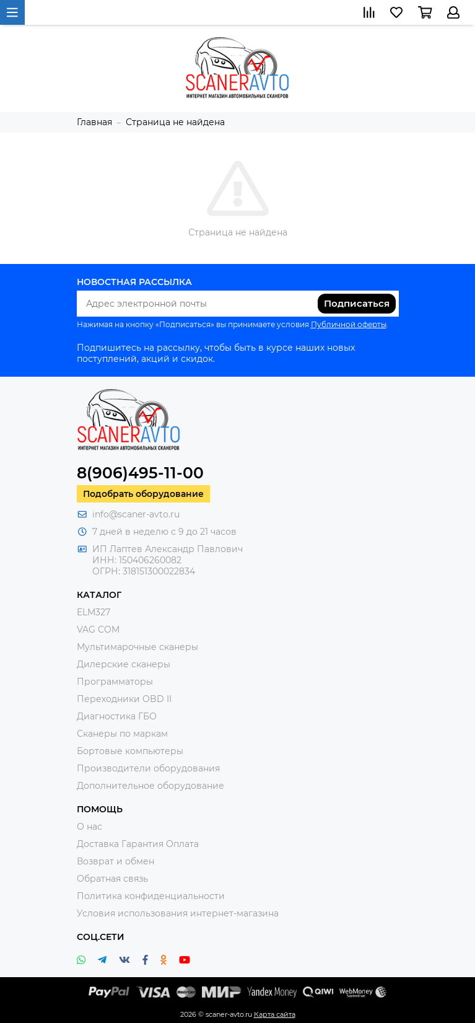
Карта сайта (274, 1014)
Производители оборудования (148, 768)
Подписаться (357, 303)
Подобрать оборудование (143, 493)
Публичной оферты (348, 324)
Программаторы (115, 681)
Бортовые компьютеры (130, 751)
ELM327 (93, 612)
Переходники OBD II (124, 699)
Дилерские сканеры (123, 664)
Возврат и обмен (115, 861)
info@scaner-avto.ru (136, 514)
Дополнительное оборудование (150, 785)
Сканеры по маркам (122, 733)
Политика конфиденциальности (151, 896)
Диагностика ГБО (117, 716)
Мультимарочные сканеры (137, 646)
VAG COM (98, 629)
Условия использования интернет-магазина (178, 913)
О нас (89, 826)
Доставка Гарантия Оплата (138, 844)
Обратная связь (112, 878)
